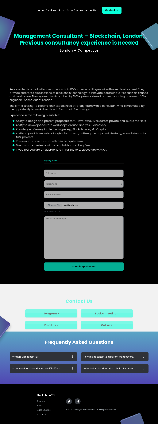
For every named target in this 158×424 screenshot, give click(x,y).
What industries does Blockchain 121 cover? (108, 368)
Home (40, 10)
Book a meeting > (107, 319)
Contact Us (112, 10)
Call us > (106, 330)
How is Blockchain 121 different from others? (109, 356)
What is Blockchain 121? (25, 356)
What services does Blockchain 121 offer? (36, 368)
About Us (90, 10)
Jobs (61, 10)
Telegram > (51, 319)
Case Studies (75, 10)
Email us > (51, 330)
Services (51, 10)
